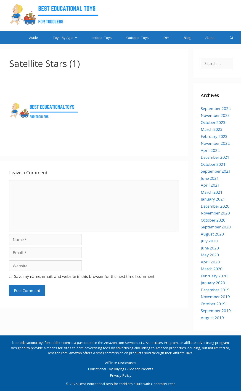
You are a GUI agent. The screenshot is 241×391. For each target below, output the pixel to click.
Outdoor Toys (137, 37)
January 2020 (213, 282)
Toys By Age (69, 37)
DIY (166, 37)
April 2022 (210, 150)
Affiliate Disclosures (120, 362)
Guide (33, 37)
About (210, 37)
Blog (187, 37)
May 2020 (210, 254)
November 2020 (215, 213)
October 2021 (213, 164)
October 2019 (213, 303)
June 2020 (210, 248)
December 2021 (215, 157)
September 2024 (216, 108)
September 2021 (216, 171)
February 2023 (214, 136)
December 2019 (215, 289)
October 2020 (213, 220)
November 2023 (215, 115)
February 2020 (214, 276)
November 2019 (215, 296)
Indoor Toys (102, 37)
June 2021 (210, 178)
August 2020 (212, 234)
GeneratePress (163, 383)
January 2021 (213, 199)
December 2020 (215, 206)
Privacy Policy (120, 375)
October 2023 (213, 122)
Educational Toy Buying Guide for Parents (120, 369)
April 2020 (210, 262)
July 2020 (209, 241)
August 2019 (212, 317)
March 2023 (211, 129)
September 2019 (216, 310)
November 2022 (215, 143)
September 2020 (216, 227)
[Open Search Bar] (231, 37)
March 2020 (211, 268)
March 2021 (211, 192)
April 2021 (210, 185)
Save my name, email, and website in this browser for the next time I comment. (84, 276)
